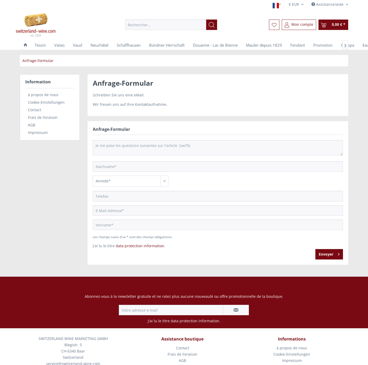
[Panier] (333, 25)
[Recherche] (211, 25)
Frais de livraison (43, 117)
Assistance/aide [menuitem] (328, 4)
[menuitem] (171, 25)
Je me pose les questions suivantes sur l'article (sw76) (218, 148)
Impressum (38, 132)
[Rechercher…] (171, 25)
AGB (31, 124)
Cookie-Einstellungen (46, 102)
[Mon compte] (299, 25)
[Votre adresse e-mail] (171, 310)
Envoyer (329, 253)
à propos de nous (43, 94)
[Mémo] (274, 25)
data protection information (140, 245)
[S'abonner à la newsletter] (236, 310)
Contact (34, 109)
